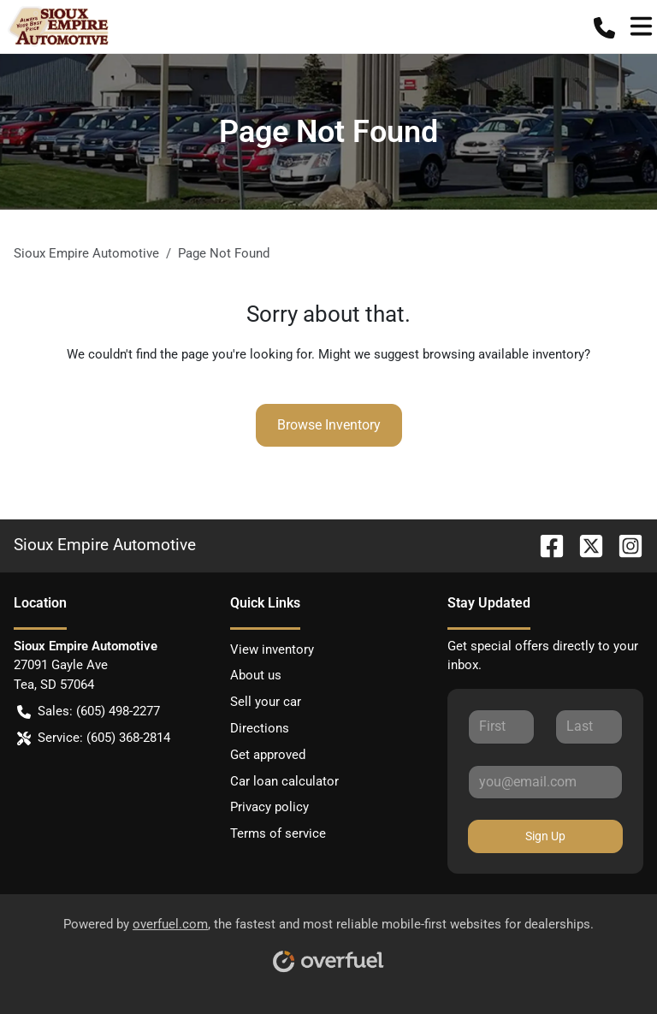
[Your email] (545, 782)
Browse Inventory (329, 425)
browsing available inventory (503, 354)
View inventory (272, 649)
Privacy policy (269, 807)
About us (255, 675)
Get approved (267, 754)
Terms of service (278, 833)
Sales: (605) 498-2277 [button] (88, 711)
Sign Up (545, 836)
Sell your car (265, 701)
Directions (259, 728)
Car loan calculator (284, 781)
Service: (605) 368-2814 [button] (93, 738)
